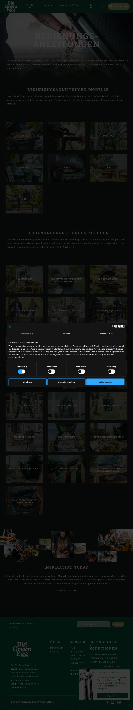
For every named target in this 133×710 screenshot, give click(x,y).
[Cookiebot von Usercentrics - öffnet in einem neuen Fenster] (112, 326)
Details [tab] (66, 333)
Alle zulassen (105, 382)
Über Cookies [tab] (106, 333)
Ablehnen (27, 382)
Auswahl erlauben (66, 382)
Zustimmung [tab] (27, 333)
